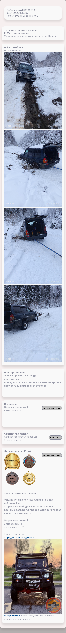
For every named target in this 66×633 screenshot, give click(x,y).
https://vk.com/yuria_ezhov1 (19, 537)
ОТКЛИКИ (55, 437)
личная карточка (52, 408)
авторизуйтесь (12, 615)
